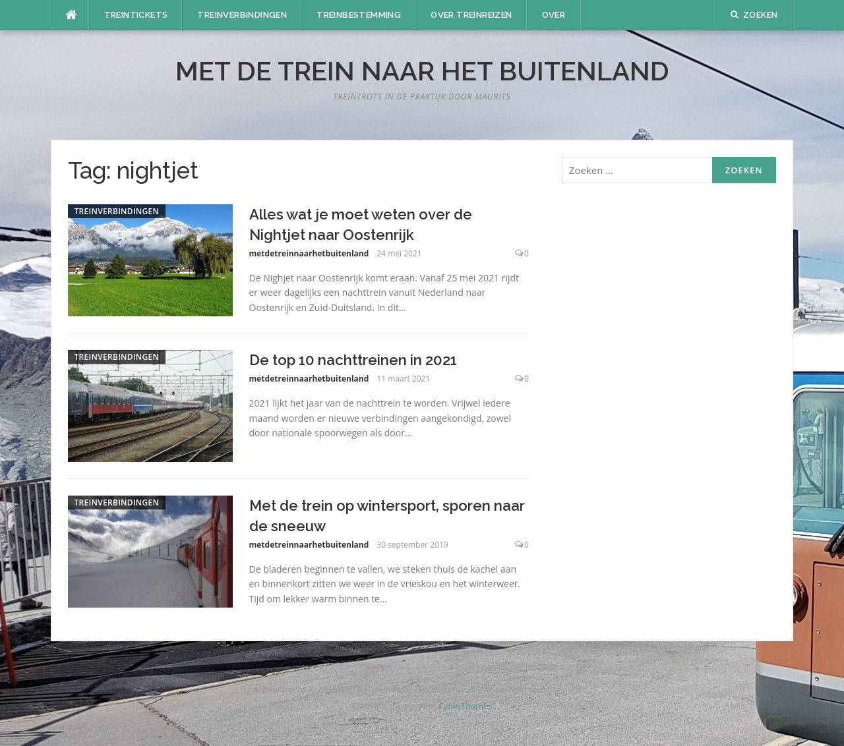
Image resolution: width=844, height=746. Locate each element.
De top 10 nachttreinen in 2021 (353, 359)
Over (554, 15)
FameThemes (465, 706)
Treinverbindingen (242, 15)
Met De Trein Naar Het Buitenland (422, 70)
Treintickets (136, 15)
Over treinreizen (471, 15)
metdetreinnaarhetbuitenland (309, 253)
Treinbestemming (358, 15)
